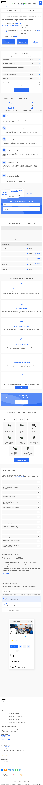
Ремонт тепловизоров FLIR (16, 716)
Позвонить (31, 10)
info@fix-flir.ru (4, 743)
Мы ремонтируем (10, 10)
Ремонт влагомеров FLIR (15, 719)
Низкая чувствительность (7, 259)
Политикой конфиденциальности (33, 594)
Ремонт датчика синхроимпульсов (9, 74)
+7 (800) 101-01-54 (19, 3)
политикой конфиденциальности (27, 211)
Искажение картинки (7, 253)
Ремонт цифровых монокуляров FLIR (18, 722)
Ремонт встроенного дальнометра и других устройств (13, 67)
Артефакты (4, 264)
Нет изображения (6, 248)
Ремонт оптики (6, 78)
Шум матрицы (5, 269)
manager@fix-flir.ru (6, 746)
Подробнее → (37, 249)
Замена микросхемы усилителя (9, 63)
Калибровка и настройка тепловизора (10, 70)
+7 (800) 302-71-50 (30, 3)
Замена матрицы (6, 59)
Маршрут (13, 646)
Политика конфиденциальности (21, 781)
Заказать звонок (21, 402)
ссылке (7, 710)
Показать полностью (7, 573)
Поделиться (2, 770)
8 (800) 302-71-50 (5, 739)
